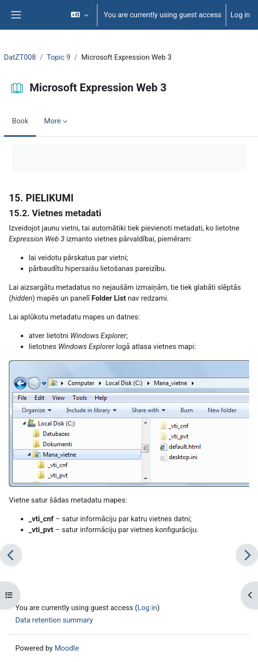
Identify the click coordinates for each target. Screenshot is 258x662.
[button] (80, 15)
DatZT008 (20, 57)
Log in (240, 14)
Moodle (67, 648)
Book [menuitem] (20, 121)
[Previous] (11, 555)
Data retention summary (54, 620)
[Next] (247, 555)
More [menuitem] (52, 121)
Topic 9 (59, 57)
